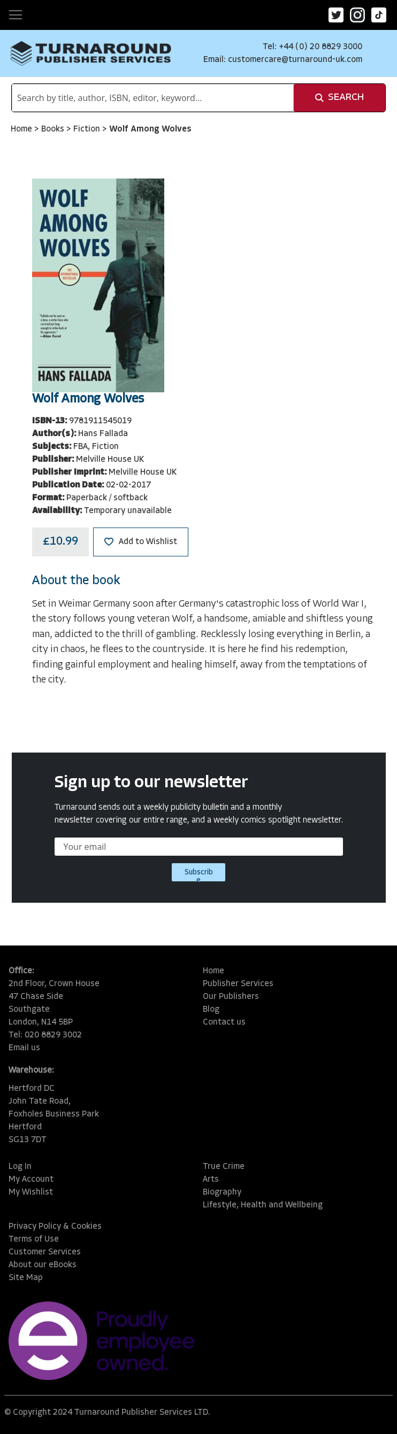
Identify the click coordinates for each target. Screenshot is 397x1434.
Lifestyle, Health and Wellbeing (263, 1205)
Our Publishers (231, 997)
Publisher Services (238, 984)
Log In (20, 1166)
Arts (211, 1179)
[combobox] (153, 98)
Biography (222, 1192)
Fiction (87, 129)
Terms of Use (34, 1239)
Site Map (26, 1278)
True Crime (224, 1166)
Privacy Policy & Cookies (55, 1226)
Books (53, 129)
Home (22, 129)
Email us (24, 1048)
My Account (31, 1179)
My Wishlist (31, 1192)
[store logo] (91, 53)
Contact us (224, 1022)
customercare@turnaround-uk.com (295, 60)
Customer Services (45, 1252)
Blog (211, 1009)
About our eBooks (43, 1265)
